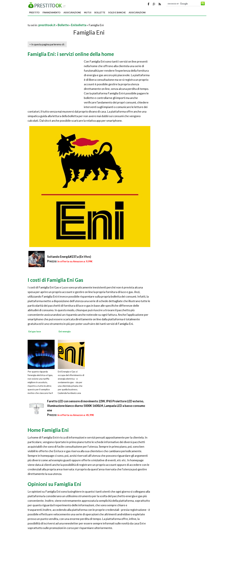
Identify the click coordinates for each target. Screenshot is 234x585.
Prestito (34, 12)
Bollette (99, 12)
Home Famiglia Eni (48, 430)
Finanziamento (51, 12)
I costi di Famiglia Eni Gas (55, 280)
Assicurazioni (137, 12)
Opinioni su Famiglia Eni (54, 484)
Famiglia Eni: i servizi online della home (71, 54)
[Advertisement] (66, 21)
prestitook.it (47, 25)
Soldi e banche (117, 12)
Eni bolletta (78, 25)
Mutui (87, 12)
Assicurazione (72, 12)
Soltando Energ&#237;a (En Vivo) (69, 256)
